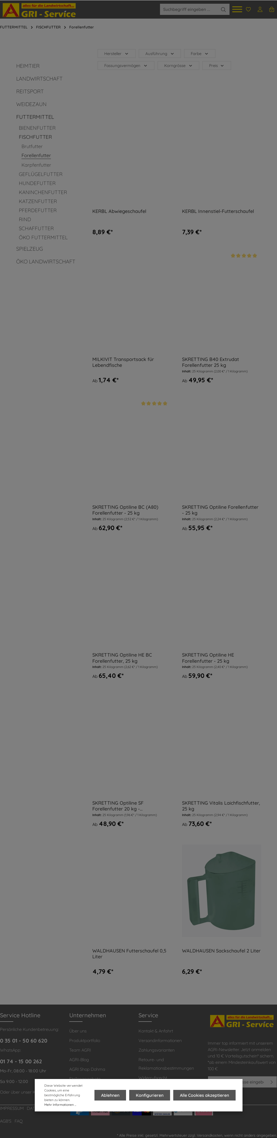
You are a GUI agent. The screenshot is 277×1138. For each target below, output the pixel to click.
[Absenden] (272, 1082)
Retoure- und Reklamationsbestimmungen (166, 1064)
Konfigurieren (151, 1095)
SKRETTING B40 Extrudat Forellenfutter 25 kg (210, 362)
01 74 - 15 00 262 (21, 1061)
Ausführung (160, 53)
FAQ (19, 1121)
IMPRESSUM (12, 1108)
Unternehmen (87, 1015)
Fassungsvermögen (126, 65)
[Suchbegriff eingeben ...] (189, 9)
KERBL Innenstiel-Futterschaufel (218, 211)
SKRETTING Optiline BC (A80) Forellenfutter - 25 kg (125, 510)
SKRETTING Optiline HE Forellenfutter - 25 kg (208, 658)
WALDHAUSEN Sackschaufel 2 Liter (221, 951)
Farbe (200, 53)
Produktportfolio (84, 1040)
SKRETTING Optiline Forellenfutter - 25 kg (220, 510)
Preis (216, 65)
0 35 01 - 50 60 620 (23, 1040)
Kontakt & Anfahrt (155, 1031)
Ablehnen (113, 1095)
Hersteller (116, 53)
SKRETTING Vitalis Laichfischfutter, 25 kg (221, 806)
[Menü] (237, 9)
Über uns (77, 1031)
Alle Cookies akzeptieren (205, 1095)
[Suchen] (223, 9)
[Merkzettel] (248, 9)
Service (148, 1015)
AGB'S (5, 1121)
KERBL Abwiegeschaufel (119, 211)
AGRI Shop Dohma (87, 1069)
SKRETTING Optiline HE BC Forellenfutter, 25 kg (122, 658)
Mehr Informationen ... (60, 1105)
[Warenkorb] (271, 9)
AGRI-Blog (79, 1059)
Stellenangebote (85, 1078)
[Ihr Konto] (260, 9)
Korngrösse (178, 65)
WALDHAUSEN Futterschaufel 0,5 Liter (129, 954)
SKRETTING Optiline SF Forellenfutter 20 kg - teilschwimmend (118, 806)
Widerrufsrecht (152, 1077)
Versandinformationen (160, 1040)
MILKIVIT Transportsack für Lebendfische (123, 362)
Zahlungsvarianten (156, 1050)
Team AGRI (80, 1050)
